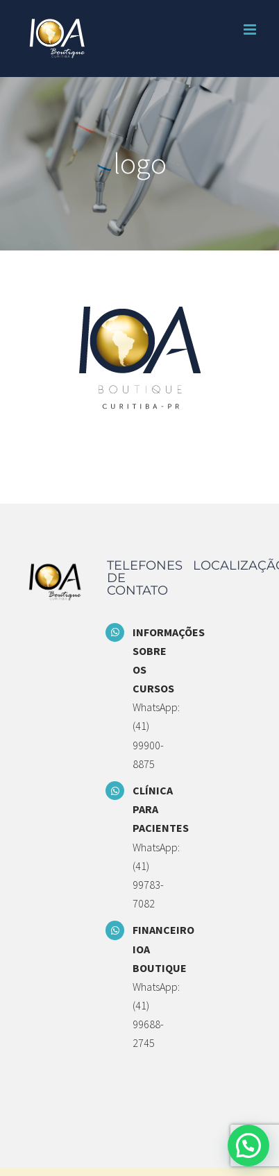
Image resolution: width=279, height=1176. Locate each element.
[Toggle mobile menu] (251, 29)
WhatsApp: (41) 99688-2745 (152, 1015)
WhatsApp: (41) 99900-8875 (152, 735)
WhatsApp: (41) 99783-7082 (152, 875)
